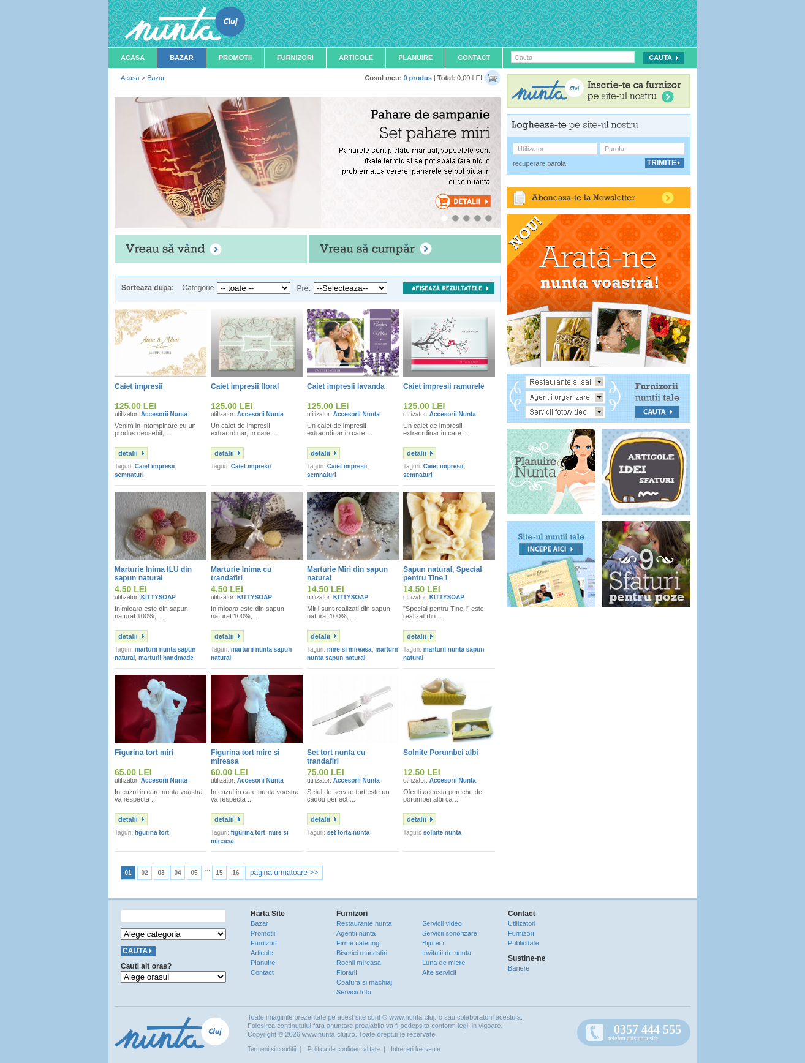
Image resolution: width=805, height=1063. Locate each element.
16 (235, 873)
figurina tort (152, 832)
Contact (474, 57)
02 (144, 873)
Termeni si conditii (272, 1049)
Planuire (415, 57)
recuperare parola (539, 163)
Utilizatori (521, 923)
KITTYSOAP (158, 597)
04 (177, 873)
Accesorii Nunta (164, 414)
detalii (128, 453)
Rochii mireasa (358, 962)
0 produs (417, 77)
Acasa (133, 57)
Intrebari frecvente (415, 1049)
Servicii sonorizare (449, 933)
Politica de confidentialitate (344, 1049)
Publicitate (523, 943)
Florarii (346, 972)
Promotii (235, 57)
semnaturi (129, 474)
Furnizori (295, 57)
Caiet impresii (155, 466)
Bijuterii (433, 943)
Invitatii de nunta (446, 952)
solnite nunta (442, 832)
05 (194, 873)
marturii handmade (166, 658)
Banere (518, 968)
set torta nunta (348, 832)
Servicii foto (353, 992)
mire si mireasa (349, 649)
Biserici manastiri (361, 952)
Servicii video (442, 923)
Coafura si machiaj (364, 982)
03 (160, 873)
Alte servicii (439, 972)
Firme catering (357, 943)
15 (219, 873)
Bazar (182, 57)
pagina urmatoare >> (284, 872)
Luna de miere (443, 962)
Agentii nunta (356, 933)
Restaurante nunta (364, 923)
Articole (356, 57)
